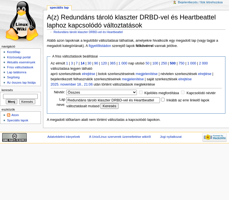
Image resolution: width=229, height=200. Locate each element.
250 (164, 63)
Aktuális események (21, 62)
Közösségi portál (19, 57)
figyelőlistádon (100, 46)
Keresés (7, 90)
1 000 (123, 63)
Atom (15, 115)
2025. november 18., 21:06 (72, 84)
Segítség (13, 77)
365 (112, 63)
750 (181, 63)
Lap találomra (16, 72)
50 (147, 63)
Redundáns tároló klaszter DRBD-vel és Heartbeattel (88, 32)
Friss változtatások (20, 67)
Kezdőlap (13, 52)
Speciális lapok (17, 120)
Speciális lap (59, 7)
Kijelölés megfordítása (161, 93)
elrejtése (88, 74)
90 (96, 63)
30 (89, 63)
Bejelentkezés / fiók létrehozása (200, 2)
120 (104, 63)
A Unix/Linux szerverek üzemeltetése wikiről (120, 136)
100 (155, 63)
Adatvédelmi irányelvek (63, 136)
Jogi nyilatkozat (171, 136)
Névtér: (59, 92)
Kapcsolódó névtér (201, 93)
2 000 (203, 63)
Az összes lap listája (21, 82)
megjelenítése (147, 74)
